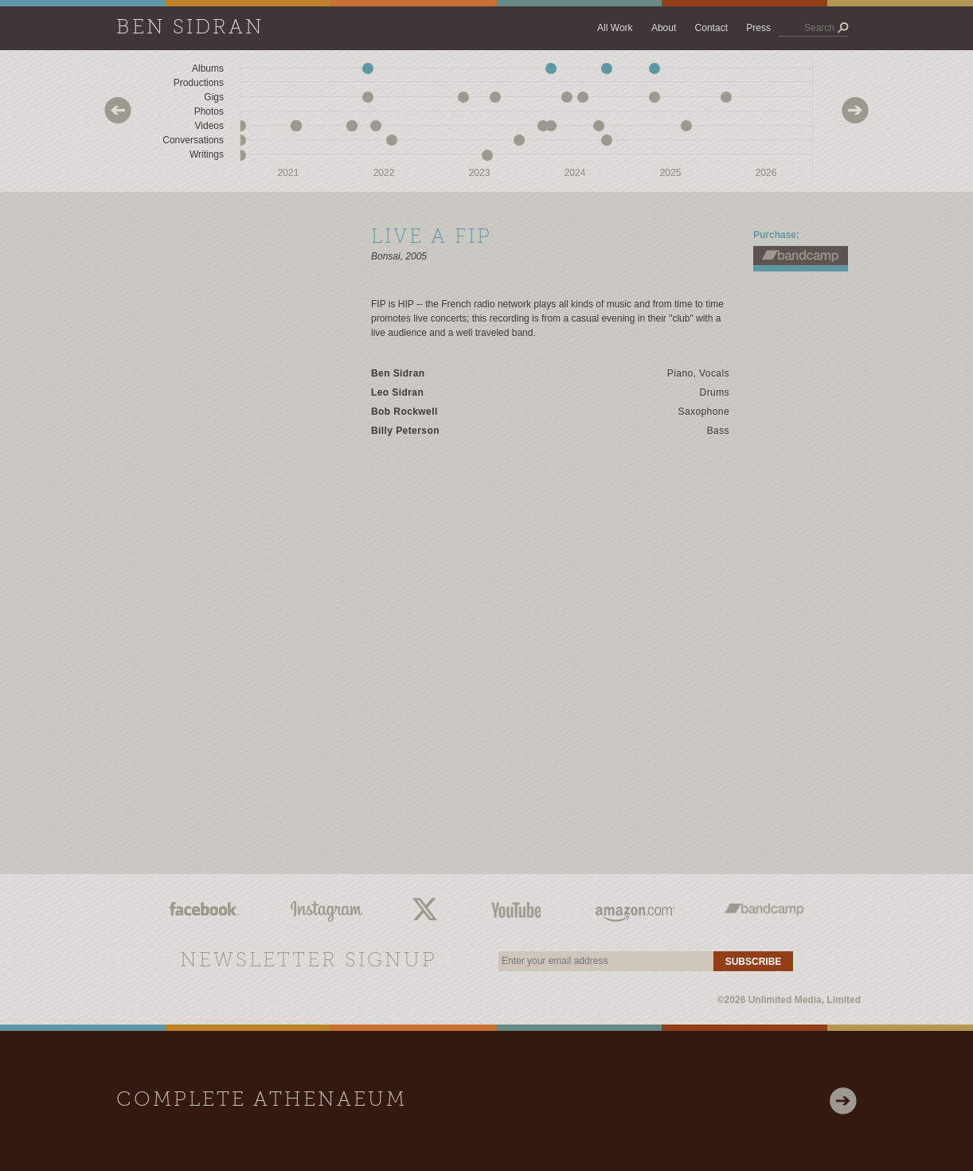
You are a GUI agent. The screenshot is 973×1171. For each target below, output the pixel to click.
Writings (207, 154)
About (663, 27)
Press (758, 27)
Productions (199, 82)
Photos (209, 111)
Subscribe (753, 961)
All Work (614, 27)
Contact (711, 27)
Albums (208, 68)
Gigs (214, 97)
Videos (209, 125)
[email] (605, 961)
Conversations (193, 140)
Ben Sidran (190, 28)
